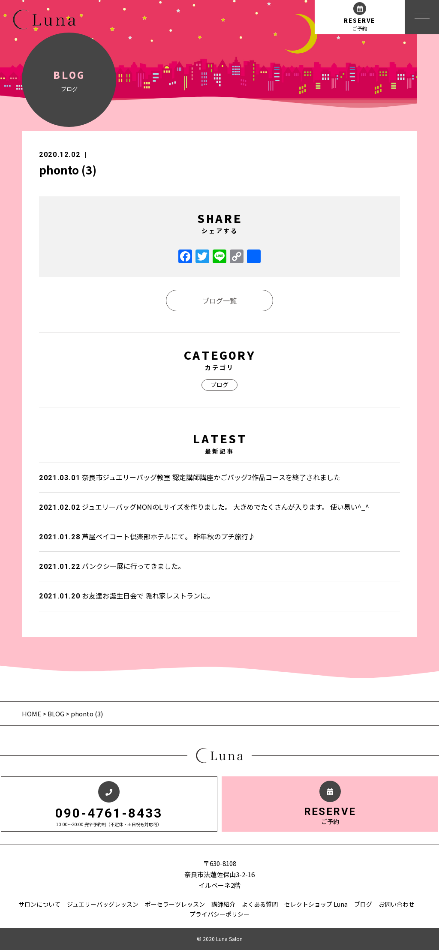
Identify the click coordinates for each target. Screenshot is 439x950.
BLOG (56, 713)
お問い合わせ (397, 904)
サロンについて (39, 904)
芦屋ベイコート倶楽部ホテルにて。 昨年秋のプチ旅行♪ (147, 536)
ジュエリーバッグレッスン (102, 904)
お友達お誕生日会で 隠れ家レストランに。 (126, 595)
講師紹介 (223, 904)
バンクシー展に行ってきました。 (112, 566)
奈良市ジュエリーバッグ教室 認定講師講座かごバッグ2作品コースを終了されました (189, 477)
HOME (32, 713)
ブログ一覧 (219, 300)
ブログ (219, 384)
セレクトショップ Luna (316, 904)
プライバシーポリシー (219, 914)
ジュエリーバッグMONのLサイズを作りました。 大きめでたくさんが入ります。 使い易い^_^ (204, 507)
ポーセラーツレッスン (175, 904)
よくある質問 (260, 904)
